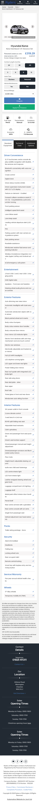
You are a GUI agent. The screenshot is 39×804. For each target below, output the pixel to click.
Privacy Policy (11, 787)
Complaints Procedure (14, 790)
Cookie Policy (27, 790)
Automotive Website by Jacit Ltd (19, 799)
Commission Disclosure (25, 787)
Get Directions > (19, 693)
